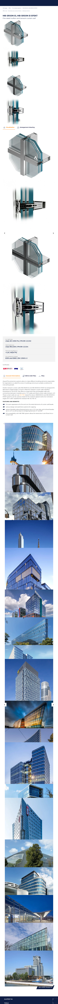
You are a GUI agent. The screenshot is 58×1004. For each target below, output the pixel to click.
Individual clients (26, 10)
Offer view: (5, 10)
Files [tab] (41, 376)
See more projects (45, 987)
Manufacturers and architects (14, 10)
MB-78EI (22, 395)
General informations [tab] (11, 376)
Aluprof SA (8, 999)
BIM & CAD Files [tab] (29, 376)
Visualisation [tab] (8, 127)
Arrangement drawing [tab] (26, 127)
